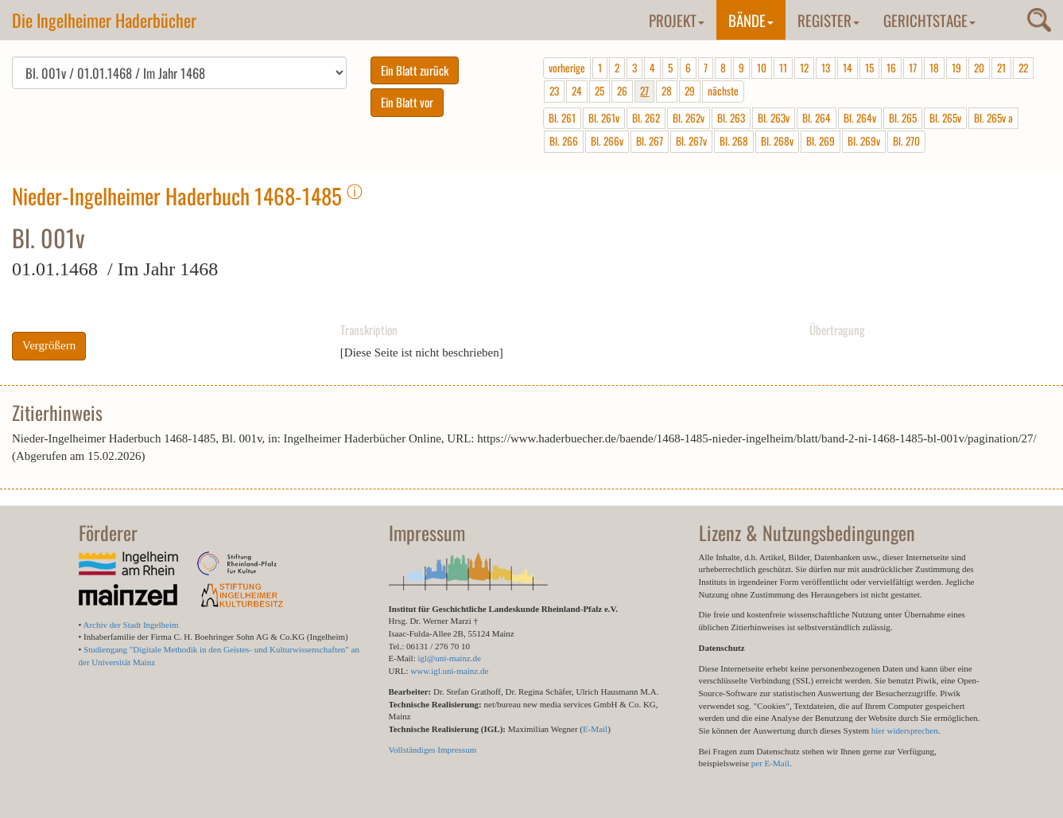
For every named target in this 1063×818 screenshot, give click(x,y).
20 (979, 68)
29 (690, 91)
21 (1001, 68)
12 (804, 68)
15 (869, 68)
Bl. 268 (734, 141)
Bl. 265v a (993, 118)
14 (847, 68)
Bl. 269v (864, 141)
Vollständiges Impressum (433, 749)
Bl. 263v (773, 118)
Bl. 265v (945, 118)
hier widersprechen (904, 730)
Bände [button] (751, 20)
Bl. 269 (820, 141)
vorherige (567, 68)
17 (913, 68)
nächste (723, 91)
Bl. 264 (816, 118)
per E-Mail (770, 763)
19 (956, 68)
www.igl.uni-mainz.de (449, 671)
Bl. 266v (607, 141)
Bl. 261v (603, 118)
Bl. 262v (688, 118)
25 (599, 91)
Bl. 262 (646, 118)
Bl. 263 (731, 118)
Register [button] (828, 20)
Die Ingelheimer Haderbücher (104, 20)
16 (891, 68)
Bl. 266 (563, 141)
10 (761, 68)
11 (783, 68)
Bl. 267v (691, 141)
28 (666, 91)
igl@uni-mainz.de (448, 658)
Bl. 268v (777, 141)
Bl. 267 (649, 141)
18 (934, 68)
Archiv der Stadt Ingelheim (131, 624)
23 (554, 91)
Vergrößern (49, 345)
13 (825, 68)
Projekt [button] (676, 20)
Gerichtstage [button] (929, 20)
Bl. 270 (906, 141)
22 (1023, 68)
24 (577, 91)
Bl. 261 (562, 118)
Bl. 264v (860, 118)
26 (622, 91)
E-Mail (595, 729)
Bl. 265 (903, 118)
